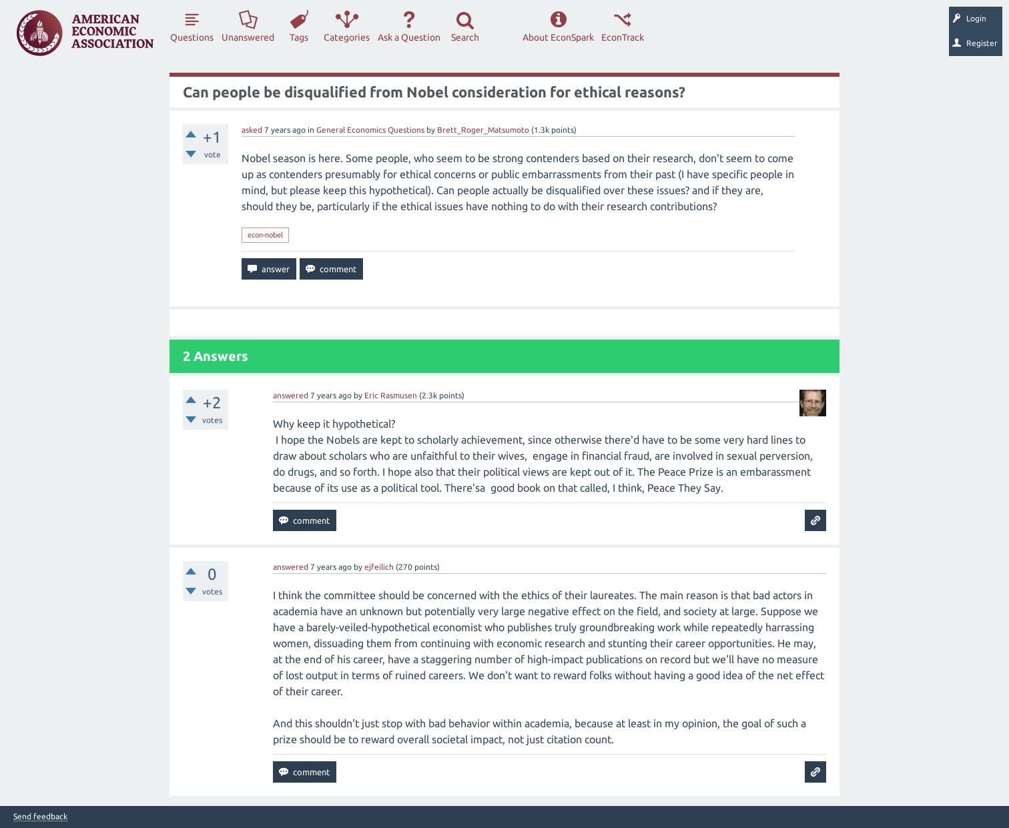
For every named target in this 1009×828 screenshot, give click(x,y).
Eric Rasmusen (390, 395)
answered (290, 395)
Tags (299, 37)
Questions (192, 37)
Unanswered (248, 37)
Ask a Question (409, 37)
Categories (347, 37)
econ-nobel (265, 235)
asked (252, 129)
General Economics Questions (370, 129)
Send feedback (40, 817)
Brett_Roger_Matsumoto (483, 129)
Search (465, 37)
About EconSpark (558, 37)
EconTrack (622, 37)
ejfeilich (379, 566)
